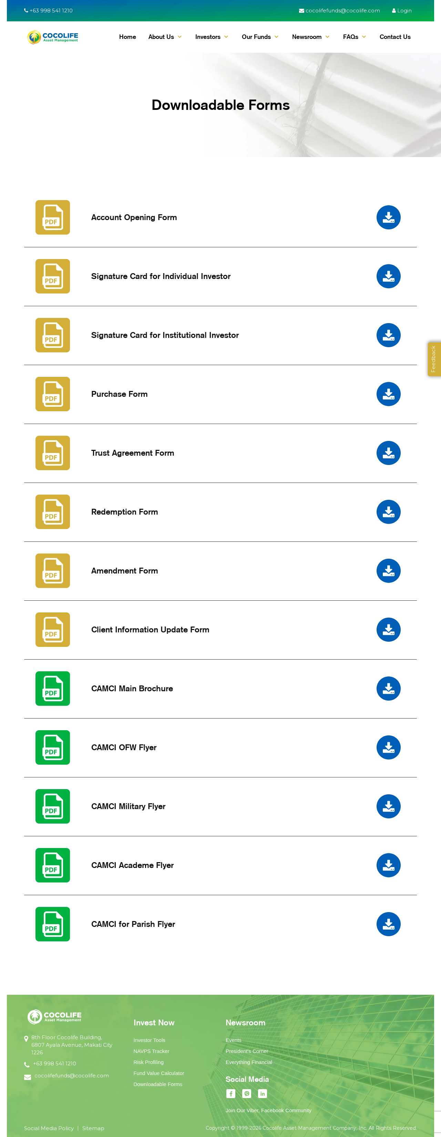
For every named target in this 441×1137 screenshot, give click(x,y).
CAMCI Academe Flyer (132, 865)
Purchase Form (119, 394)
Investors (207, 37)
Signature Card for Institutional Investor (165, 335)
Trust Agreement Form (132, 453)
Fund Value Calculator (159, 1073)
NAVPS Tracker (152, 1051)
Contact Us (395, 37)
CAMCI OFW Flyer (123, 747)
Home (127, 37)
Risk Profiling (149, 1062)
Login (402, 10)
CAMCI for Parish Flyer (133, 924)
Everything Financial (249, 1062)
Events (234, 1040)
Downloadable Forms (158, 1084)
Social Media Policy (49, 1128)
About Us (161, 37)
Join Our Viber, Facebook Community (268, 1110)
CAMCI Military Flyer (128, 806)
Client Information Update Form (150, 629)
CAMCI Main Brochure (132, 688)
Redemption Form (124, 512)
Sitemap (93, 1128)
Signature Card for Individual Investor (160, 276)
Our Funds (256, 37)
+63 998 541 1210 (48, 10)
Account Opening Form (134, 217)
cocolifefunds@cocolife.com (339, 10)
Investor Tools (149, 1040)
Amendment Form (124, 571)
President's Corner (247, 1051)
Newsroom (307, 37)
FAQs (350, 37)
